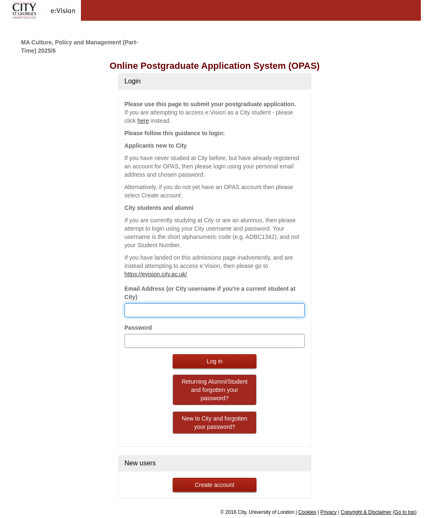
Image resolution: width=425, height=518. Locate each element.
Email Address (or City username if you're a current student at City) (210, 292)
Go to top (404, 512)
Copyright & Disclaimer (366, 512)
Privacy (328, 512)
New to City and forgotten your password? (214, 422)
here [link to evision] (143, 120)
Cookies (307, 512)
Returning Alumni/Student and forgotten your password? (215, 389)
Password (138, 327)
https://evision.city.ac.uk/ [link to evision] (156, 274)
